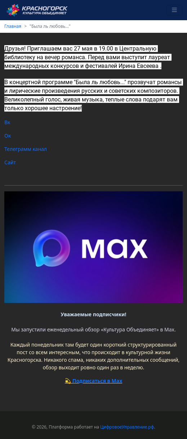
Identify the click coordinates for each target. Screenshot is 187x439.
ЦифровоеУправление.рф (127, 427)
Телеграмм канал (26, 148)
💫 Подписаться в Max (94, 380)
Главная (12, 26)
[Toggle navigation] (174, 10)
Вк (7, 122)
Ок (7, 135)
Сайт (10, 162)
